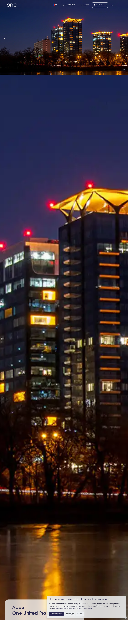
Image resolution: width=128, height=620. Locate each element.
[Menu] (118, 5)
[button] (123, 70)
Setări (79, 614)
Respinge (70, 614)
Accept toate (56, 614)
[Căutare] (112, 5)
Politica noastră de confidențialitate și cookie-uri (73, 608)
